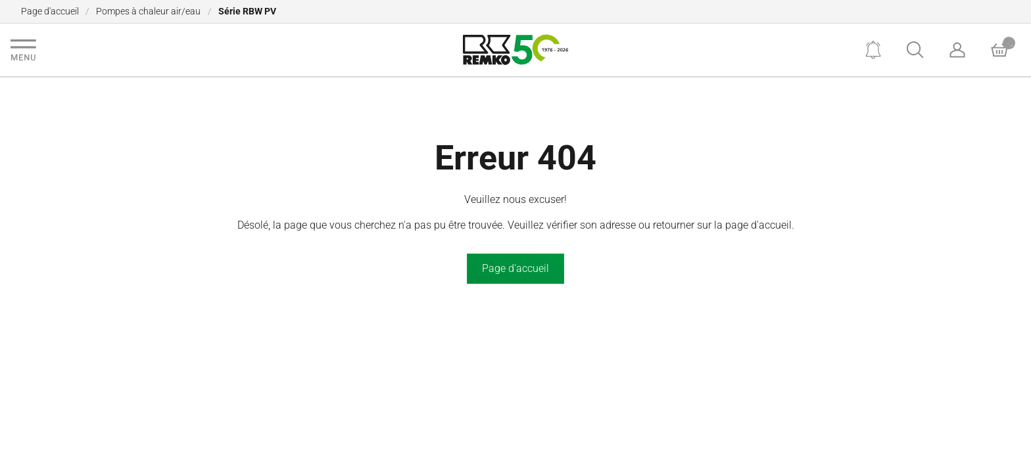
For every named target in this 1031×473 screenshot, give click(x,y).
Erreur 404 (515, 158)
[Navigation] (23, 49)
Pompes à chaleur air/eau (148, 11)
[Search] (915, 49)
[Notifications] (873, 49)
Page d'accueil (50, 11)
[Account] (957, 49)
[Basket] (999, 49)
